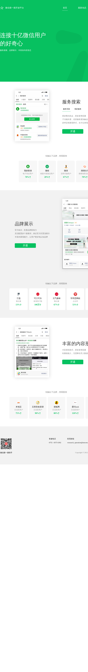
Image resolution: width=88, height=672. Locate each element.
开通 (72, 129)
